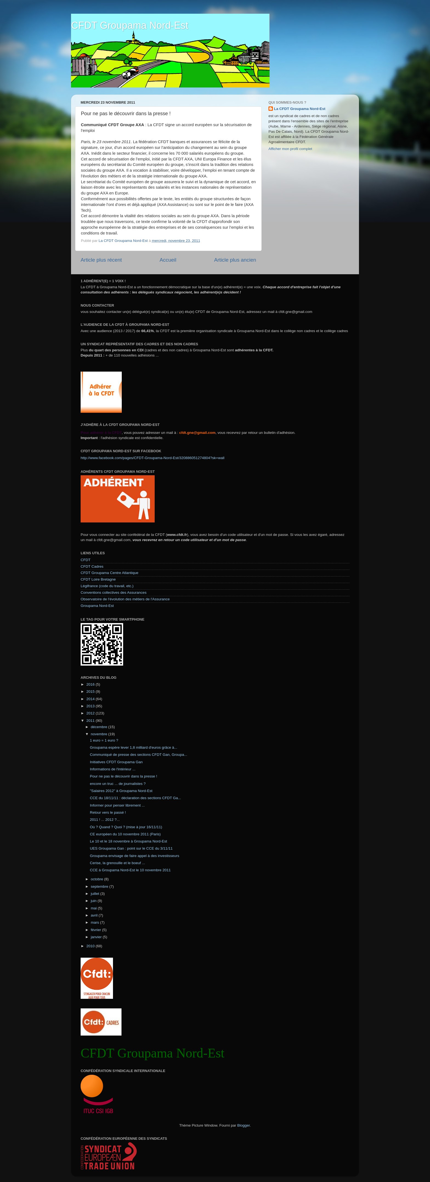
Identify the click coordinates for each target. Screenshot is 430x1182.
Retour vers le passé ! (108, 812)
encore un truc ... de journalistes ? (118, 784)
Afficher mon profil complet (290, 149)
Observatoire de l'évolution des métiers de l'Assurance (125, 599)
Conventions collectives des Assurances (113, 592)
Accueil (168, 260)
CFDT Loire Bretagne (98, 579)
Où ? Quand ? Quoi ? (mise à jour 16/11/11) (126, 827)
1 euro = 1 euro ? (104, 740)
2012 (91, 713)
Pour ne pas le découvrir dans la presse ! (123, 776)
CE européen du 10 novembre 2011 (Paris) (125, 834)
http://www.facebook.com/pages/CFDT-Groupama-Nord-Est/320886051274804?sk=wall (152, 458)
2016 (91, 684)
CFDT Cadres (92, 566)
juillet (95, 894)
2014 (91, 699)
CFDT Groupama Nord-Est (129, 25)
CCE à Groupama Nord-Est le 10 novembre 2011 (130, 870)
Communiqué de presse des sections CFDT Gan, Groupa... (138, 755)
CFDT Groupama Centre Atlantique (109, 573)
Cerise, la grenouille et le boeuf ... (117, 863)
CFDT (85, 560)
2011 (91, 721)
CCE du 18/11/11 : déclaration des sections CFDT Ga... (135, 798)
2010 (91, 946)
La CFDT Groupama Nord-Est (300, 109)
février (96, 930)
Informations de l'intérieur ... (112, 769)
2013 (91, 706)
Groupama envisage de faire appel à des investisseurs (134, 856)
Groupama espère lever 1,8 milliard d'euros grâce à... (133, 747)
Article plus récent (101, 260)
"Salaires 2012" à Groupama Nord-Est (121, 791)
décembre (99, 727)
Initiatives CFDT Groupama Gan (116, 762)
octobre (97, 879)
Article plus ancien (235, 260)
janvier (97, 937)
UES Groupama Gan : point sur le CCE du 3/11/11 (131, 848)
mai (94, 908)
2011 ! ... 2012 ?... (105, 820)
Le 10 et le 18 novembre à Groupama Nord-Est (128, 841)
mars (95, 922)
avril (95, 915)
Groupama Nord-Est (97, 606)
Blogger (243, 1125)
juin (94, 901)
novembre (99, 734)
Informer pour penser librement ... (117, 805)
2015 (91, 691)
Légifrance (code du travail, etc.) (107, 586)
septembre (100, 886)
